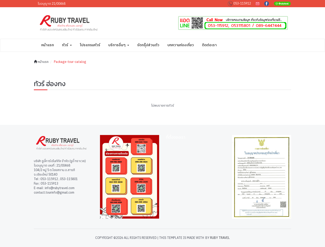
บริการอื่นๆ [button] (118, 45)
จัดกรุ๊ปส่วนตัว (148, 45)
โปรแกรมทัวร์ (90, 45)
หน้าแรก (47, 45)
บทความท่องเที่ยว (180, 45)
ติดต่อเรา (209, 45)
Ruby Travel (220, 237)
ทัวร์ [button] (67, 45)
